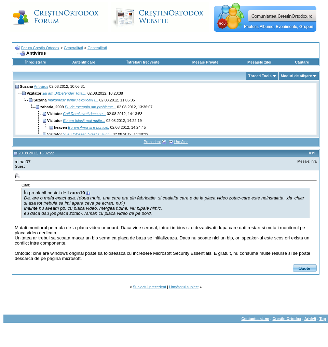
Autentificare (83, 62)
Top (322, 319)
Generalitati (73, 48)
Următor (181, 142)
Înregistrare (35, 62)
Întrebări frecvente (143, 62)
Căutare (302, 62)
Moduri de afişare (296, 76)
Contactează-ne (255, 319)
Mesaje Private (205, 62)
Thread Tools (260, 76)
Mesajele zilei (259, 62)
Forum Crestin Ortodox (40, 48)
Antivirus (41, 86)
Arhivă (310, 319)
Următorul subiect (184, 287)
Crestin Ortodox (287, 319)
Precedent (152, 142)
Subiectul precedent (149, 287)
